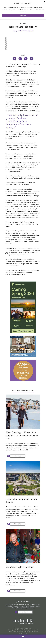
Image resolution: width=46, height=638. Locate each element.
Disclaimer (28, 628)
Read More (15, 456)
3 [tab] (6, 42)
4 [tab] (6, 44)
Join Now (23, 612)
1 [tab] (6, 38)
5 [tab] (6, 46)
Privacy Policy (19, 628)
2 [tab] (6, 40)
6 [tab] (6, 48)
